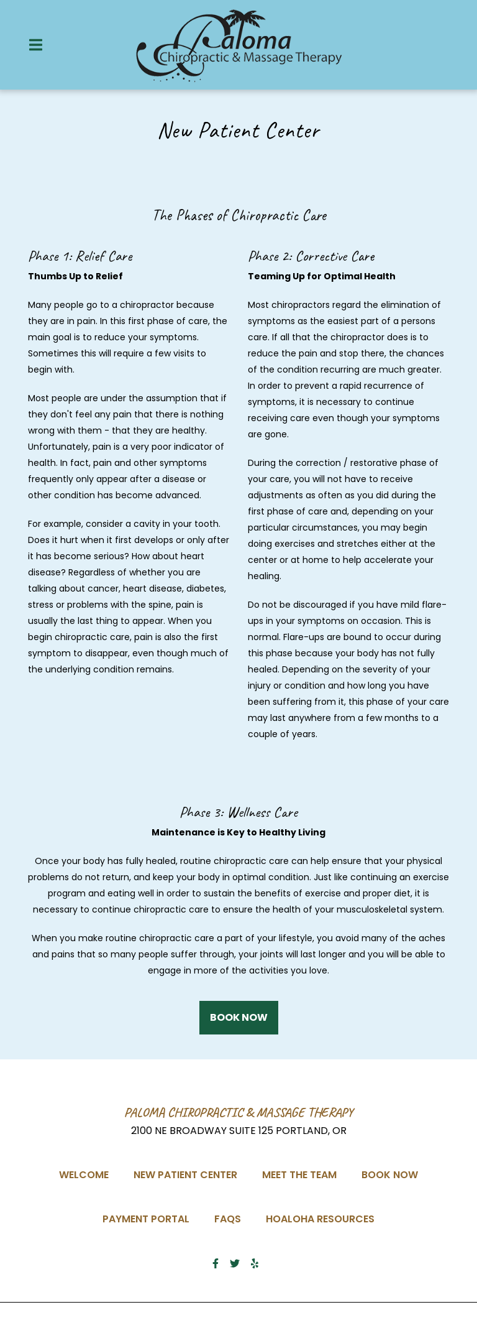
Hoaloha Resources (324, 1217)
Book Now (393, 1173)
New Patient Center (189, 1173)
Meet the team (303, 1173)
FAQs (231, 1217)
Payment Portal (149, 1217)
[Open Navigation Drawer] (35, 44)
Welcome (87, 1173)
